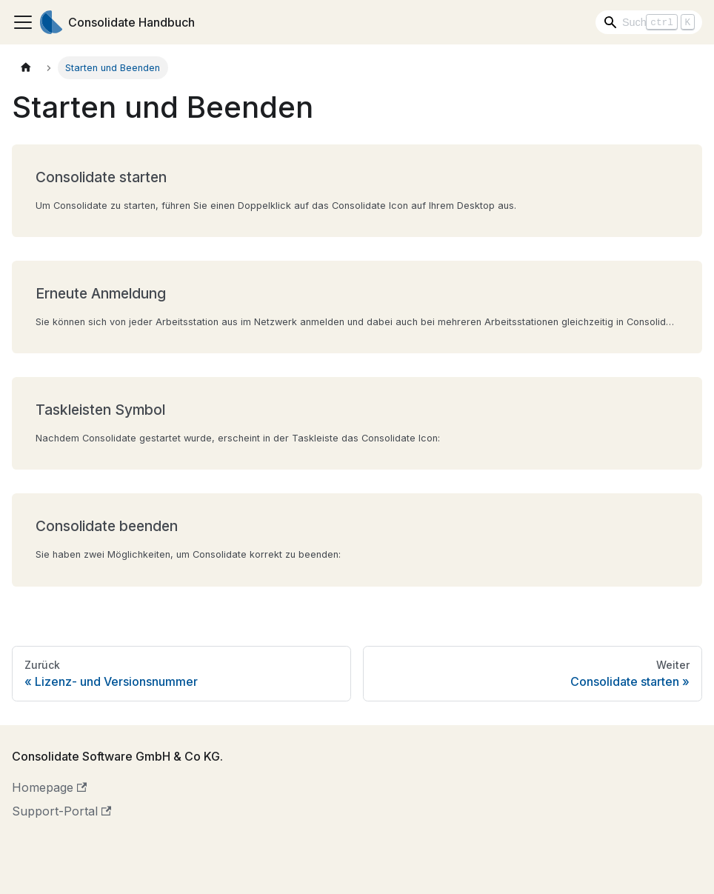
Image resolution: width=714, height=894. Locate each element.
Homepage (49, 787)
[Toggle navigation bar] (23, 22)
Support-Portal (61, 811)
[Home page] (26, 67)
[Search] (648, 22)
